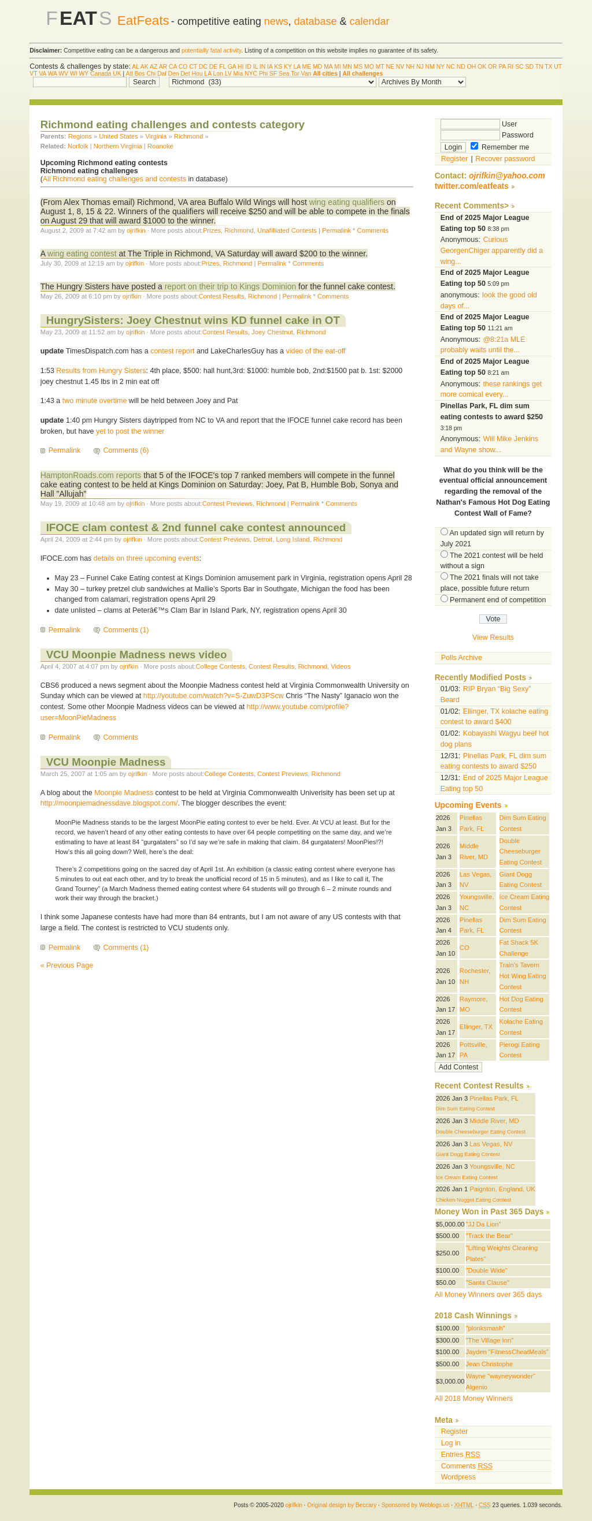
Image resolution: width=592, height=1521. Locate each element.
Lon (218, 73)
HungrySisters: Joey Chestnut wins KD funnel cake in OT (193, 320)
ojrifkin (136, 230)
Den (173, 73)
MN (347, 67)
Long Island (292, 539)
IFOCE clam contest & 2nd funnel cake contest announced (196, 527)
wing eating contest (82, 253)
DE (213, 67)
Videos (340, 666)
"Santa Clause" (487, 1282)
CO (183, 67)
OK (482, 67)
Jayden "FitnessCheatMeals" (507, 1351)
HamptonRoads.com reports (91, 475)
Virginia (155, 136)
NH (410, 67)
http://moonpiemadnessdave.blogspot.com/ (109, 803)
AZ (153, 67)
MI (337, 67)
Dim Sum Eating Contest (465, 1109)
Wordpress (458, 1477)
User (479, 124)
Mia (238, 73)
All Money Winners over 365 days (488, 1295)
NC (450, 67)
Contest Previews (227, 503)
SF (273, 73)
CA (173, 67)
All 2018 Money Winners (474, 1399)
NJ (420, 67)
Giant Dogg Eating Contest (468, 1154)
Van (306, 73)
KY (288, 67)
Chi (151, 73)
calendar (370, 21)
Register (454, 159)
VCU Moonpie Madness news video (136, 654)
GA (232, 67)
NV (400, 67)
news (276, 21)
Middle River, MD (494, 1120)
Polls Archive (461, 658)
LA (297, 67)
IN (262, 67)
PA (502, 67)
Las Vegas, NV (490, 1143)
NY (440, 67)
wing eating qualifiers (346, 202)
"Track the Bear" (489, 1235)
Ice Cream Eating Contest (467, 1177)
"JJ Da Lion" (483, 1224)
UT (558, 67)
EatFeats (143, 20)
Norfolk (78, 146)
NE (390, 67)
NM (430, 67)
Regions (80, 136)
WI (73, 73)
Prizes (212, 230)
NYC (251, 73)
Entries (460, 1455)
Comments (372, 230)
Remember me (500, 147)
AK (144, 67)
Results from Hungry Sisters (101, 371)
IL (255, 67)
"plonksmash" (485, 1328)
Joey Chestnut (272, 332)
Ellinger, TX (476, 1026)
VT (33, 73)
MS (358, 67)
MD (317, 67)
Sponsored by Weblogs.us (416, 1505)
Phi (263, 73)
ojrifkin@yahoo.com (507, 176)
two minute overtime (94, 401)
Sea (284, 73)
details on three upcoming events (146, 558)
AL (135, 67)
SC (519, 67)
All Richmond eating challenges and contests (114, 179)
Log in (451, 1443)
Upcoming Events (468, 805)
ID (248, 67)
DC (203, 67)
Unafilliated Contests (287, 230)
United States (118, 136)
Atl (129, 73)
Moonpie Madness (123, 793)
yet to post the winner (130, 431)
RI (510, 67)
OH (471, 67)
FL (222, 67)
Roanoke (160, 146)
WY (84, 73)
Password (487, 135)
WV (63, 73)
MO (369, 67)
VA (42, 73)
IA (269, 67)
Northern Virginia (118, 146)
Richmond (189, 136)
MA (328, 67)
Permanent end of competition (498, 600)
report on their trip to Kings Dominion (231, 286)
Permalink (336, 230)
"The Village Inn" (490, 1340)
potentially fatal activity (211, 50)
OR (492, 67)
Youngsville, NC (492, 1166)
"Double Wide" (487, 1270)
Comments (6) (126, 450)
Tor (295, 73)
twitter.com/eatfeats (472, 186)
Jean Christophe (489, 1363)
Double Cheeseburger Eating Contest (521, 851)
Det (185, 73)
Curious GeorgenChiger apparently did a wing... (492, 250)
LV (228, 73)
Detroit (262, 539)
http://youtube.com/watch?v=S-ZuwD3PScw (213, 696)
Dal (161, 73)
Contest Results (221, 296)
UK (117, 73)
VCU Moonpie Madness (106, 762)
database (315, 21)
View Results (493, 637)
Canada (100, 73)
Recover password (505, 159)
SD (529, 67)
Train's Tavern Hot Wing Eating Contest (523, 975)
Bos (140, 73)
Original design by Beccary (341, 1505)
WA (52, 73)
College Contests (220, 666)
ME (307, 67)
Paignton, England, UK (502, 1189)
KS (278, 67)
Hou (196, 73)
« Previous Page (67, 965)
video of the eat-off (315, 351)
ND (461, 67)
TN (539, 67)
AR (163, 67)
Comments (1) (126, 630)
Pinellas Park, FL (494, 1098)
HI (240, 67)
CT (193, 67)
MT (380, 67)
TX (548, 67)
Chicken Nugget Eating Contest (473, 1200)
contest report (172, 351)
